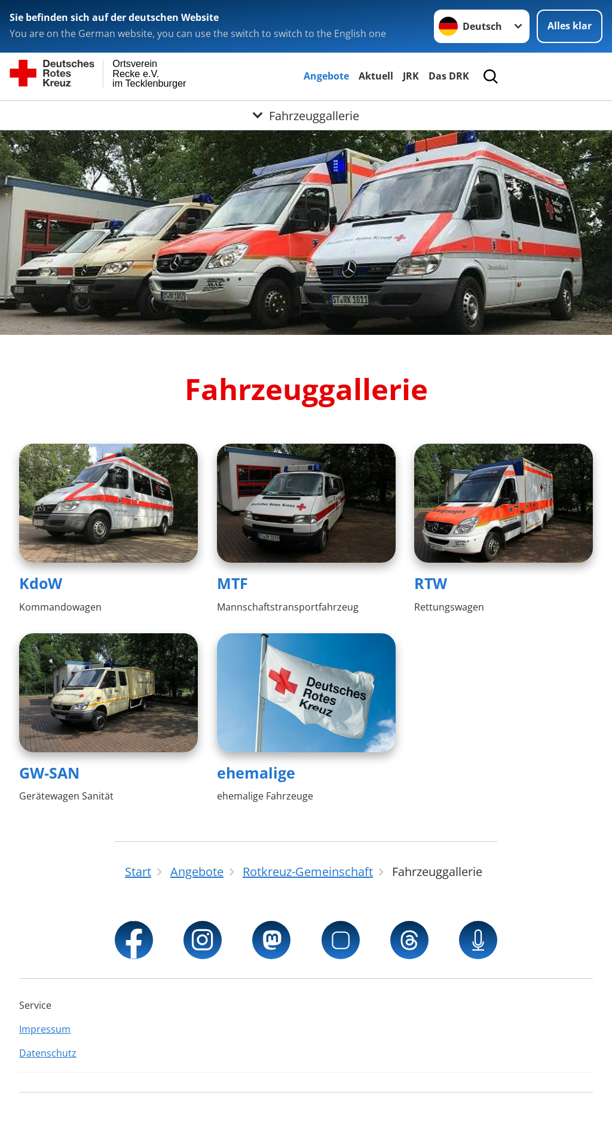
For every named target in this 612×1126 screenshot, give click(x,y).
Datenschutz (47, 1053)
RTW (430, 583)
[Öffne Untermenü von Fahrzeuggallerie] (306, 115)
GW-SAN (49, 772)
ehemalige (256, 772)
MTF (232, 583)
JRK (411, 76)
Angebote (326, 76)
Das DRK (449, 76)
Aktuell (376, 76)
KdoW (40, 583)
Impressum (45, 1029)
